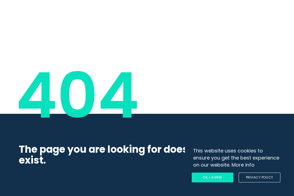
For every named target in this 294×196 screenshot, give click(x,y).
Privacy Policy (259, 177)
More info (243, 164)
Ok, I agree (212, 177)
